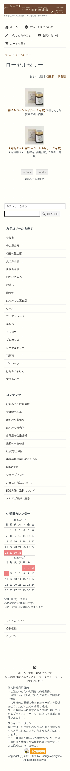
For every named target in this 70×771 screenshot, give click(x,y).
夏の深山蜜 (12, 261)
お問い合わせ (47, 35)
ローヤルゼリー (23, 55)
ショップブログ (15, 474)
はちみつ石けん (15, 371)
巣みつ (10, 324)
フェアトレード (15, 316)
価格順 (50, 76)
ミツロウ (11, 331)
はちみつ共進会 (15, 419)
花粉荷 (10, 355)
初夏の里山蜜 (14, 253)
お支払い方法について (19, 482)
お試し (10, 284)
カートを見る (15, 43)
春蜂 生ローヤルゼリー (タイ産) (26, 110)
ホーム (11, 27)
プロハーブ (12, 363)
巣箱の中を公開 (15, 443)
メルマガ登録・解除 (18, 498)
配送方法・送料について (20, 490)
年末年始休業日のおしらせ (22, 459)
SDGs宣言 (12, 466)
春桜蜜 (10, 237)
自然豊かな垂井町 (16, 435)
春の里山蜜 (12, 245)
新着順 (62, 76)
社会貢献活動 (14, 451)
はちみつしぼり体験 (18, 404)
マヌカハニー (14, 379)
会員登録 (11, 628)
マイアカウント (15, 620)
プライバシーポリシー (52, 676)
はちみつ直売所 (15, 427)
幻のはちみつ (14, 277)
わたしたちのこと (18, 35)
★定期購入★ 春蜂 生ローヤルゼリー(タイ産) (34, 148)
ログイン (11, 636)
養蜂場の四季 (14, 411)
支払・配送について (38, 27)
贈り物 (10, 292)
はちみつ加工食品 (16, 300)
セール (10, 308)
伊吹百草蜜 (12, 269)
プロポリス (12, 339)
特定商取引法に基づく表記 (20, 676)
